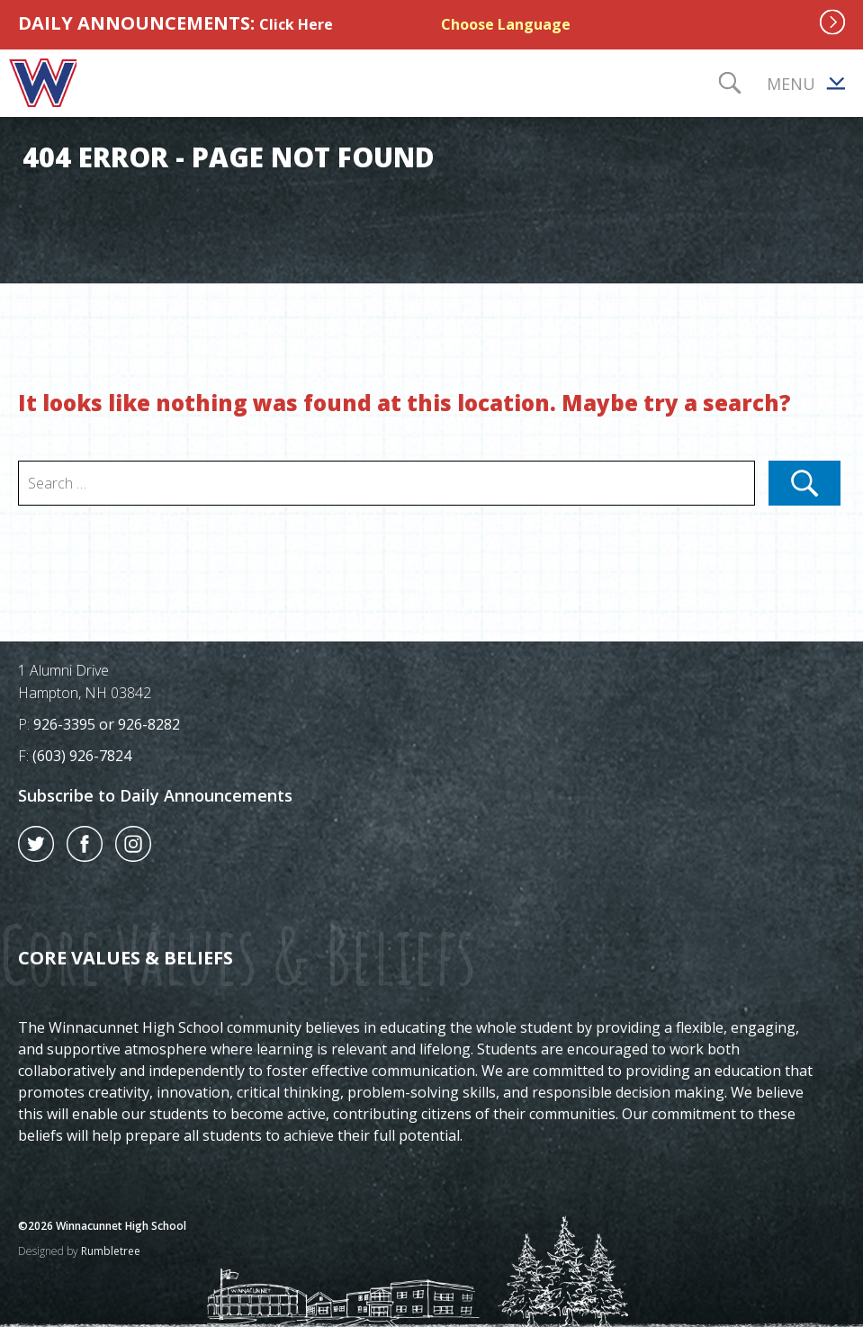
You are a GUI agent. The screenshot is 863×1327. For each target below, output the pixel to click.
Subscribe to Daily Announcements (155, 795)
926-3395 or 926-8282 (106, 724)
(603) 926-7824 (81, 756)
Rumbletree (110, 1251)
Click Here (296, 24)
